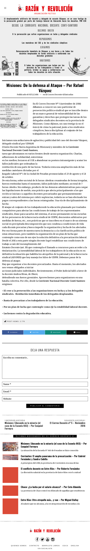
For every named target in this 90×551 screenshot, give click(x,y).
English (75, 534)
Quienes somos (19, 534)
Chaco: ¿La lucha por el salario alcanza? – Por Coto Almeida (51, 482)
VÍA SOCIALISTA (45, 537)
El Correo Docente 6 (55, 94)
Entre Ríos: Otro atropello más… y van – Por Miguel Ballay (49, 495)
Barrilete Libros (51, 534)
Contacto (34, 534)
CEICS (65, 534)
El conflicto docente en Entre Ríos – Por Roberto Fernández (50, 468)
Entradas (69, 94)
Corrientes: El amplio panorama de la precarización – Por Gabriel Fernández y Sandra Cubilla (53, 457)
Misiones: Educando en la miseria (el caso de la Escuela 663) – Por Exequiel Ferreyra (54, 445)
